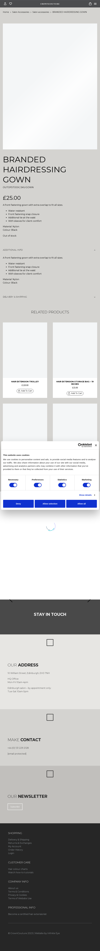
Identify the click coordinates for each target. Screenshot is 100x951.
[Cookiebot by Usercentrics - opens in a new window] (80, 445)
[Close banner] (96, 445)
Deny (18, 504)
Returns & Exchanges (20, 843)
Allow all (82, 504)
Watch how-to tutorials (20, 872)
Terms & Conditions (18, 891)
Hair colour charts (18, 869)
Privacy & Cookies (17, 895)
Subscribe (15, 807)
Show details (85, 495)
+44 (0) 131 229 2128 (18, 748)
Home (6, 12)
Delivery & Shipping (18, 839)
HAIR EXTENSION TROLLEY (25, 381)
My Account (14, 846)
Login (11, 853)
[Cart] (90, 3)
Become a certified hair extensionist (27, 914)
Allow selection (50, 504)
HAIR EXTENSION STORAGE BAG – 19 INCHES (75, 382)
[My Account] (5, 3)
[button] (25, 391)
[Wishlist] (10, 3)
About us (13, 888)
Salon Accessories (20, 12)
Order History (15, 850)
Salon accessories (41, 12)
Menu (95, 4)
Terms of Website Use (20, 898)
